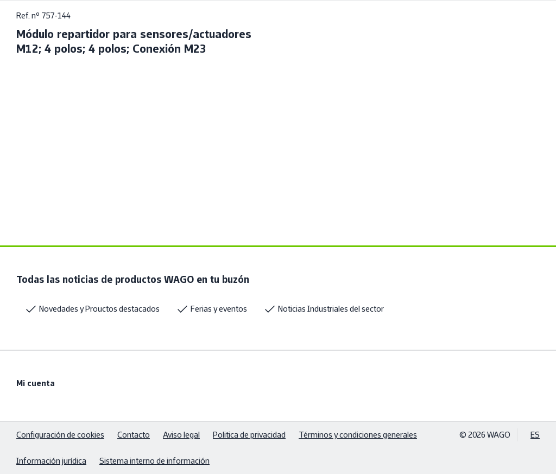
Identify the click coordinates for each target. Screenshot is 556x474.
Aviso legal (181, 434)
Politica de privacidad (249, 434)
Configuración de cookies (60, 434)
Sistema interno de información (154, 460)
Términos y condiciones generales (358, 434)
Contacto (133, 434)
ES (535, 434)
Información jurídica (51, 460)
